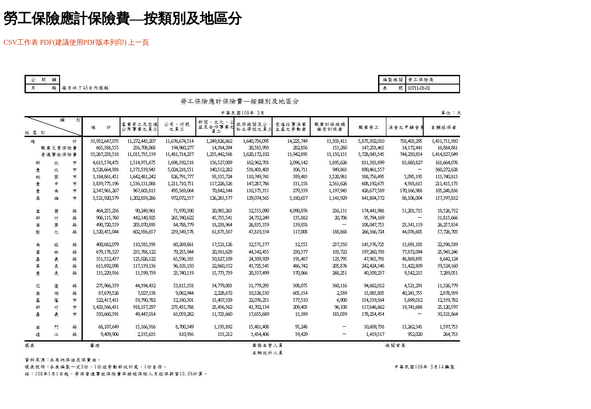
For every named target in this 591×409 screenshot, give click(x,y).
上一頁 (138, 42)
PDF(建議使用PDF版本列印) (83, 42)
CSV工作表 (21, 42)
